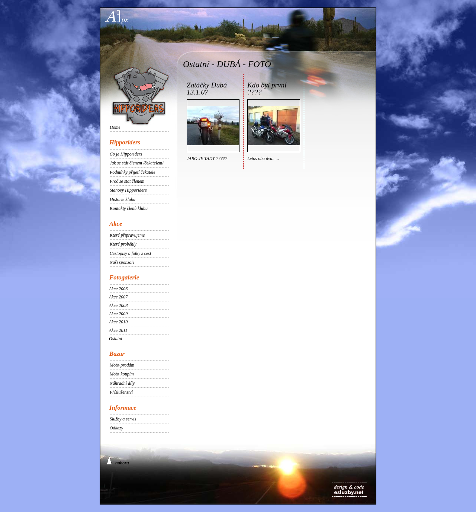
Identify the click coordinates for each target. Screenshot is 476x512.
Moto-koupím (122, 374)
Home (115, 127)
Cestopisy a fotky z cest (130, 253)
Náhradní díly (122, 383)
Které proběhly (123, 244)
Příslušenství (121, 392)
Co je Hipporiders (126, 154)
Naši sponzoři (122, 262)
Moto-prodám (122, 365)
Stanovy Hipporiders (128, 190)
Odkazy (116, 428)
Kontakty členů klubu (129, 208)
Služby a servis (123, 419)
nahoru (118, 460)
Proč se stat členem (127, 181)
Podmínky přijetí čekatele (132, 172)
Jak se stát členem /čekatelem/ (137, 163)
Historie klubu (122, 199)
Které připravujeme (127, 235)
